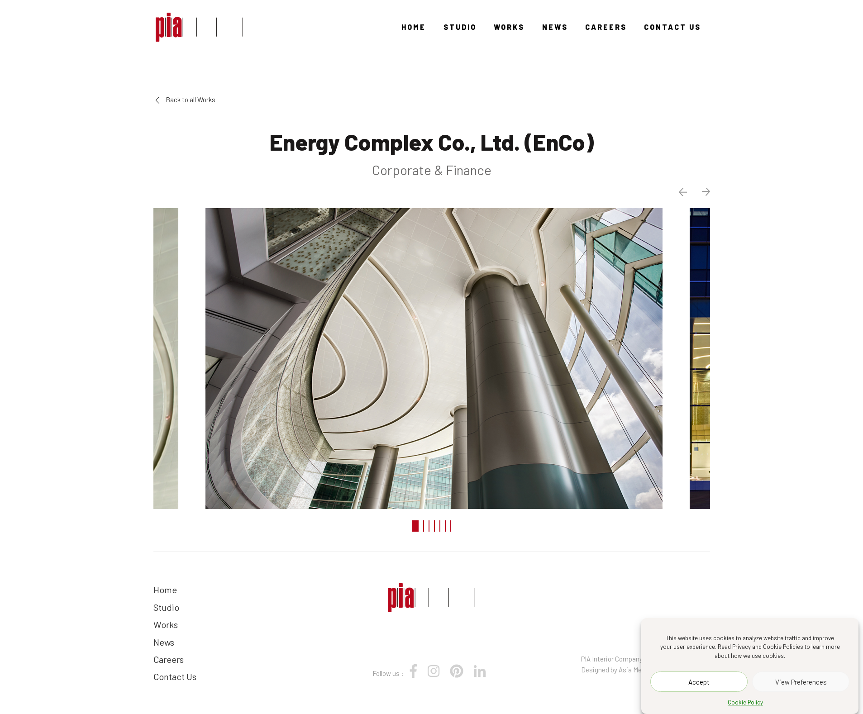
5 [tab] (439, 526)
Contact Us (672, 27)
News (555, 27)
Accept (699, 682)
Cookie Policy (745, 702)
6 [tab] (445, 526)
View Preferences (801, 682)
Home (413, 27)
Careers (606, 27)
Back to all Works (185, 99)
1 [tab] (415, 526)
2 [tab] (423, 526)
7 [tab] (450, 526)
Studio (460, 27)
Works (509, 27)
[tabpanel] (432, 357)
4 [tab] (434, 526)
